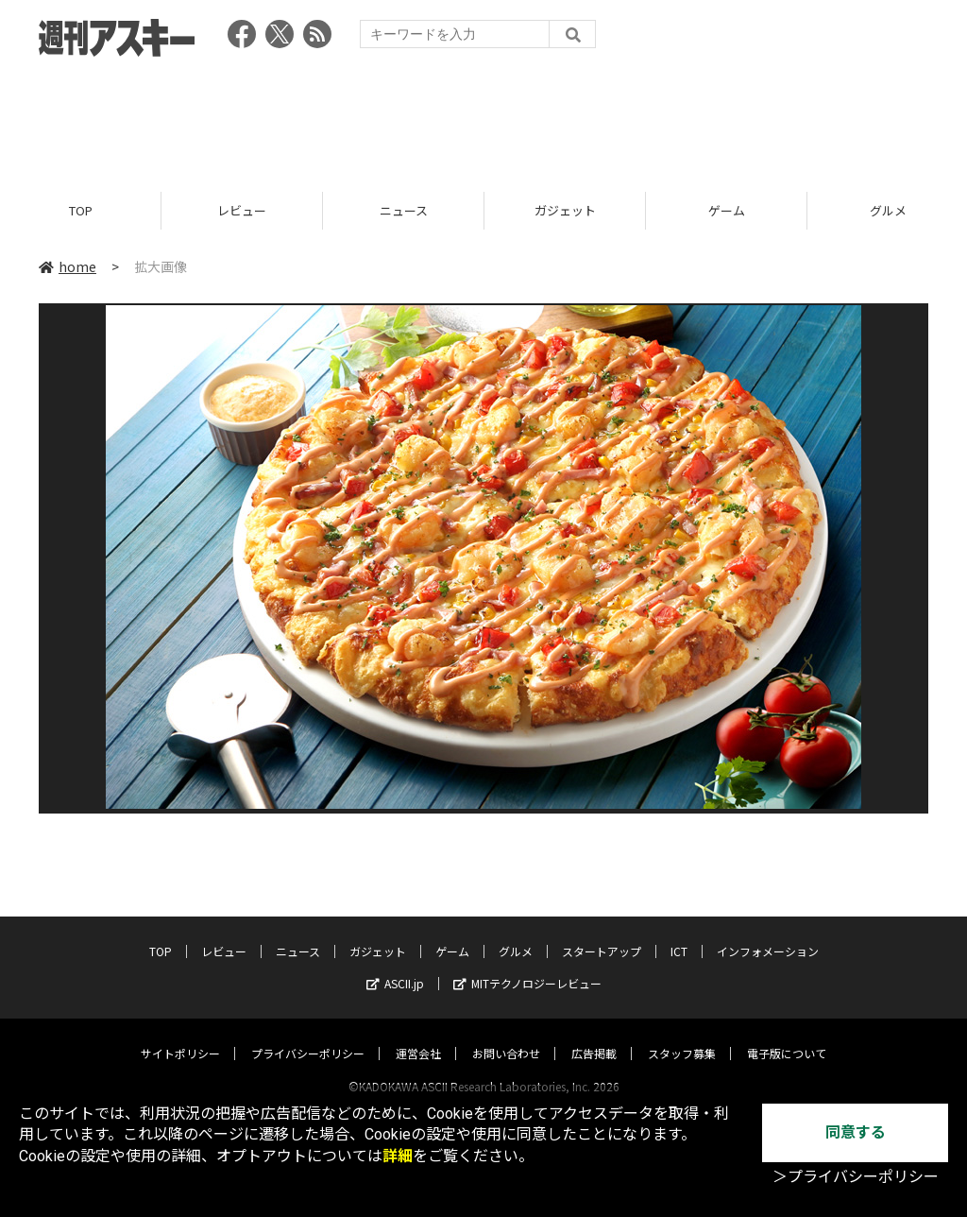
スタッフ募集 (682, 1035)
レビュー (241, 210)
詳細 (397, 1156)
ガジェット (565, 210)
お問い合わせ (506, 1035)
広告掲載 (594, 1035)
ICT (678, 933)
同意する (855, 1132)
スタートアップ (601, 933)
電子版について (786, 1035)
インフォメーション (768, 933)
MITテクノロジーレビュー (527, 965)
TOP (81, 210)
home (67, 266)
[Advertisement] (483, 118)
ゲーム (726, 210)
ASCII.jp (395, 965)
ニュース (404, 210)
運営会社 (418, 1035)
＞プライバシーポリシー (855, 1177)
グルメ (516, 933)
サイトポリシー (180, 1035)
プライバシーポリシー (308, 1035)
